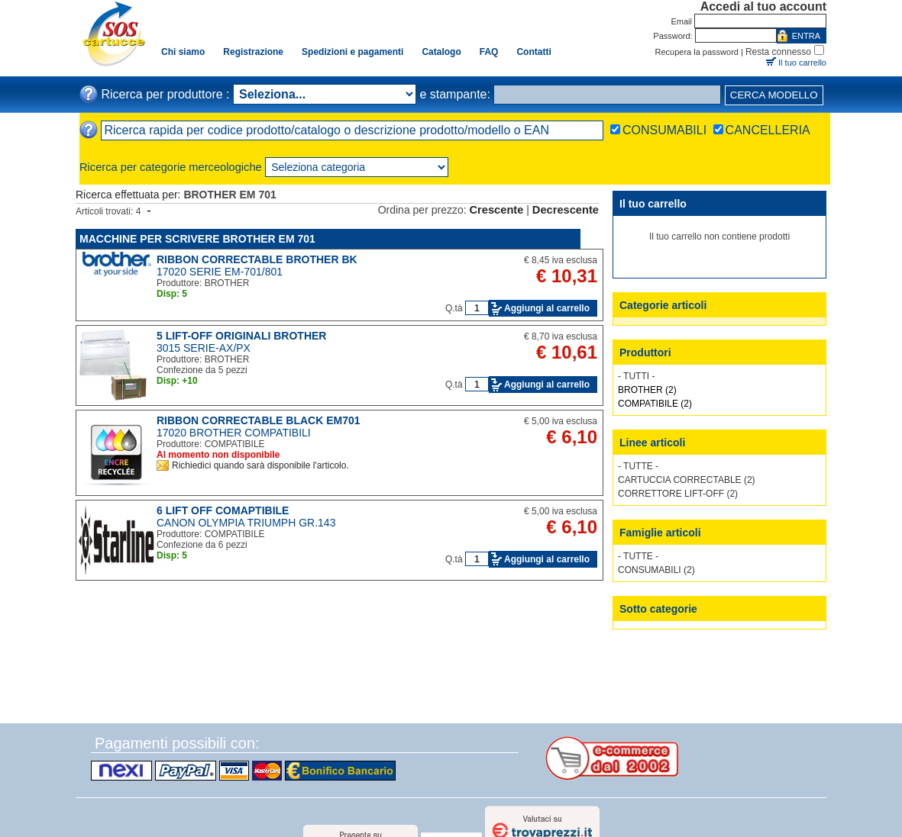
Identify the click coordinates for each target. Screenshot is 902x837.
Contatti (533, 52)
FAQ (489, 52)
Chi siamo (183, 52)
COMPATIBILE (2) (655, 403)
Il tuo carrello (802, 62)
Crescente (497, 210)
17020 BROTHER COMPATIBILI (234, 433)
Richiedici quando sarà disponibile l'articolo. (260, 465)
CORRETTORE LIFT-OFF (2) (678, 493)
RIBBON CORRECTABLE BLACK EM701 (258, 420)
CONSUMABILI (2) (656, 570)
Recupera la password (697, 51)
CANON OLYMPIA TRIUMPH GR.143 (246, 523)
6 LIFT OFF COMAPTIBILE (223, 510)
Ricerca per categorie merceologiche (170, 167)
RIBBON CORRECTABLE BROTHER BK (257, 259)
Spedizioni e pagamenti (352, 52)
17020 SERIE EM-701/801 (220, 272)
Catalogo (441, 52)
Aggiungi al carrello (547, 308)
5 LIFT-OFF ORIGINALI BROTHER (241, 336)
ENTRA (806, 35)
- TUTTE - (638, 466)
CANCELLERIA (768, 130)
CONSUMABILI (664, 130)
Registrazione (253, 52)
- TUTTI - (636, 376)
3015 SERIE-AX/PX (204, 348)
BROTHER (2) (647, 390)
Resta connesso (778, 52)
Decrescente (565, 210)
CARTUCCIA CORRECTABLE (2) (686, 480)
